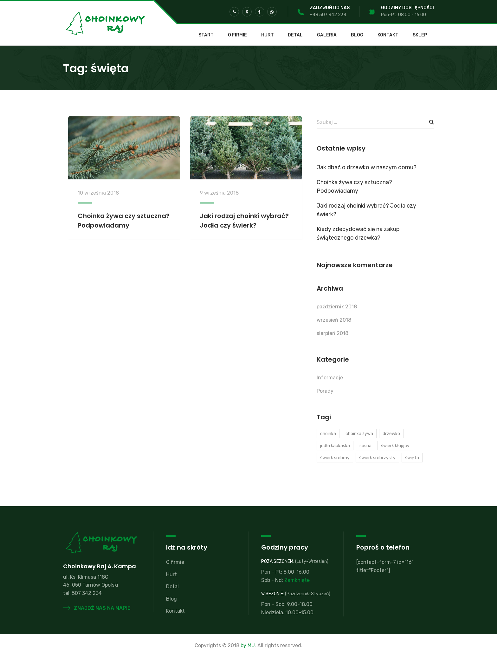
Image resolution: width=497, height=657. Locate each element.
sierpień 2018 (332, 333)
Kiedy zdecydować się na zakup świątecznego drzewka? (358, 233)
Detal (295, 35)
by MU (248, 645)
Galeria (327, 35)
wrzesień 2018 (334, 320)
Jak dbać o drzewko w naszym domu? (366, 167)
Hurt (267, 35)
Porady (325, 391)
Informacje (330, 378)
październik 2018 (337, 307)
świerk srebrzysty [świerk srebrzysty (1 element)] (377, 458)
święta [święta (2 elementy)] (412, 458)
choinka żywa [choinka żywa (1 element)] (359, 433)
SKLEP (420, 35)
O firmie (237, 35)
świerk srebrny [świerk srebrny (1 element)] (335, 458)
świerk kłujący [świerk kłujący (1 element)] (395, 445)
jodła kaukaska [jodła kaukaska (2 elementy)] (335, 445)
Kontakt (388, 35)
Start (206, 35)
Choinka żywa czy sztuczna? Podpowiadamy (354, 186)
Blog (357, 35)
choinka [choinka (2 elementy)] (328, 433)
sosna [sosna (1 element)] (365, 445)
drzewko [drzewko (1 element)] (391, 433)
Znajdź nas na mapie (97, 608)
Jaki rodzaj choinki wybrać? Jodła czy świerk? (366, 210)
